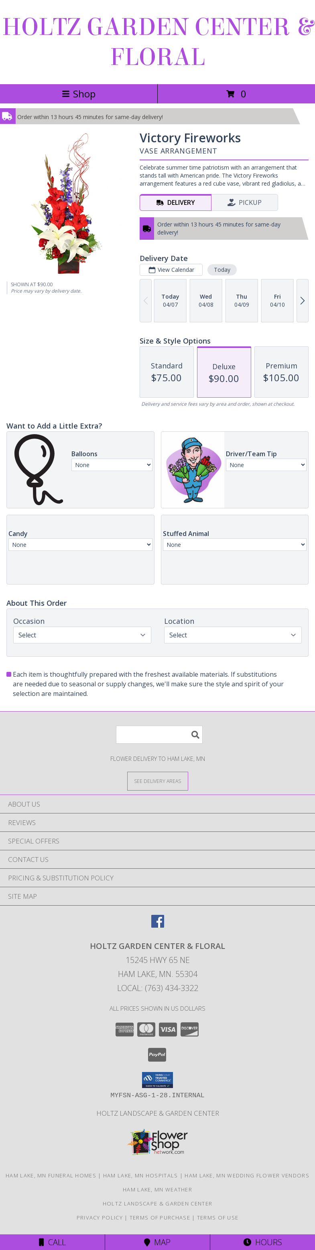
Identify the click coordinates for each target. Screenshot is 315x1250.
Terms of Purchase (160, 1217)
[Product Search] (159, 735)
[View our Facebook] (157, 925)
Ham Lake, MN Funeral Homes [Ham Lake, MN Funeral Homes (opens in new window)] (51, 1175)
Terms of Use (218, 1217)
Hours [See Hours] (262, 1242)
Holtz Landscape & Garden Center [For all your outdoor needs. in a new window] (157, 1113)
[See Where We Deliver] (157, 781)
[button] (157, 1080)
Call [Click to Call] (52, 1242)
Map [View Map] (157, 1242)
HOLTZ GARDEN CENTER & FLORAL (157, 42)
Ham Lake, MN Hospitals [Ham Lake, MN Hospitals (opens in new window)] (140, 1175)
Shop (79, 93)
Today (222, 269)
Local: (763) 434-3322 (157, 988)
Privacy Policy (100, 1217)
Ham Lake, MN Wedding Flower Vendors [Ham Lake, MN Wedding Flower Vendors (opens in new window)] (247, 1175)
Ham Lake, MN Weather (157, 1189)
